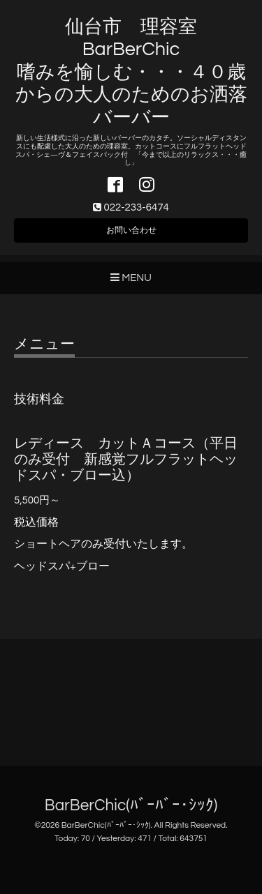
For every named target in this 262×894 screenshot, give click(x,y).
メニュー (44, 344)
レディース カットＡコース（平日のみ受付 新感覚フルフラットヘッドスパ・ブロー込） (126, 460)
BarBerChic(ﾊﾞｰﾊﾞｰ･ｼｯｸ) (131, 806)
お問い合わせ (131, 230)
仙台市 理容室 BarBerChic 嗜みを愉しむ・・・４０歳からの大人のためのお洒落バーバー (131, 72)
